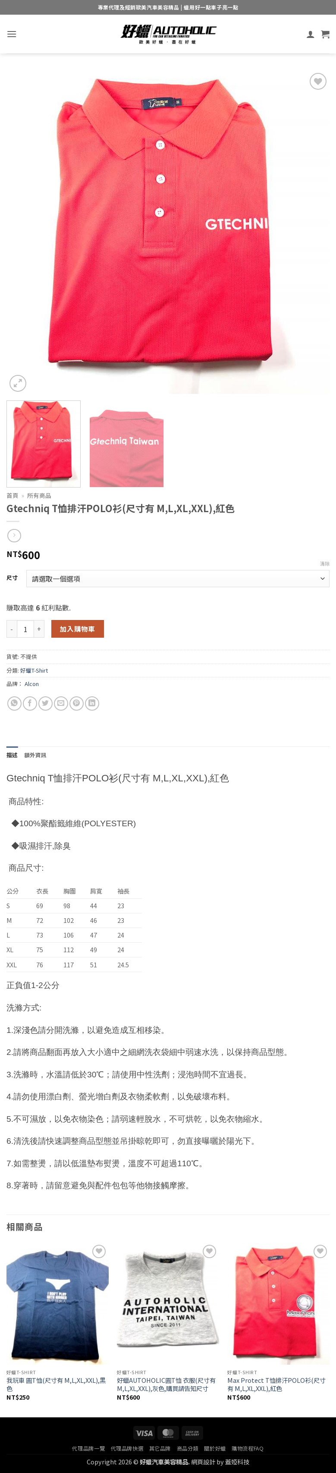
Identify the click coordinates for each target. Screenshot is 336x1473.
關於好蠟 (215, 1448)
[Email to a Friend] (61, 703)
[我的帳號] (310, 34)
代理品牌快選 (127, 1448)
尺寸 (12, 578)
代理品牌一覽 (88, 1448)
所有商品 (39, 495)
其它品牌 (160, 1448)
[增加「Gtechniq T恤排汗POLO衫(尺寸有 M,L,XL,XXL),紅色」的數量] (39, 628)
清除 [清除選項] (325, 563)
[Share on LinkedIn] (92, 703)
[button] (11, 33)
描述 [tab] (12, 755)
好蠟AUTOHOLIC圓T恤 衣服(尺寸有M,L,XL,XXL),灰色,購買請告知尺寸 (166, 1384)
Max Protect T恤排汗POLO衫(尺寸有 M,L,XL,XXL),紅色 (276, 1384)
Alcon (32, 684)
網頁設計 (203, 1461)
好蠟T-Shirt (34, 670)
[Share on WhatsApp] (14, 703)
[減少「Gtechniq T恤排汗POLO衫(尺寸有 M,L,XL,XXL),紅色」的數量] (11, 628)
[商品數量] (25, 628)
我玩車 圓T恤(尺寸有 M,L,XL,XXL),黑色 (56, 1384)
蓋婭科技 (237, 1461)
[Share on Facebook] (30, 703)
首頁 (12, 495)
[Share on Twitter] (45, 703)
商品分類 (187, 1448)
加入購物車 (77, 628)
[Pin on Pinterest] (76, 703)
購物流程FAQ (248, 1448)
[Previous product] (14, 535)
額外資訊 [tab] (35, 755)
